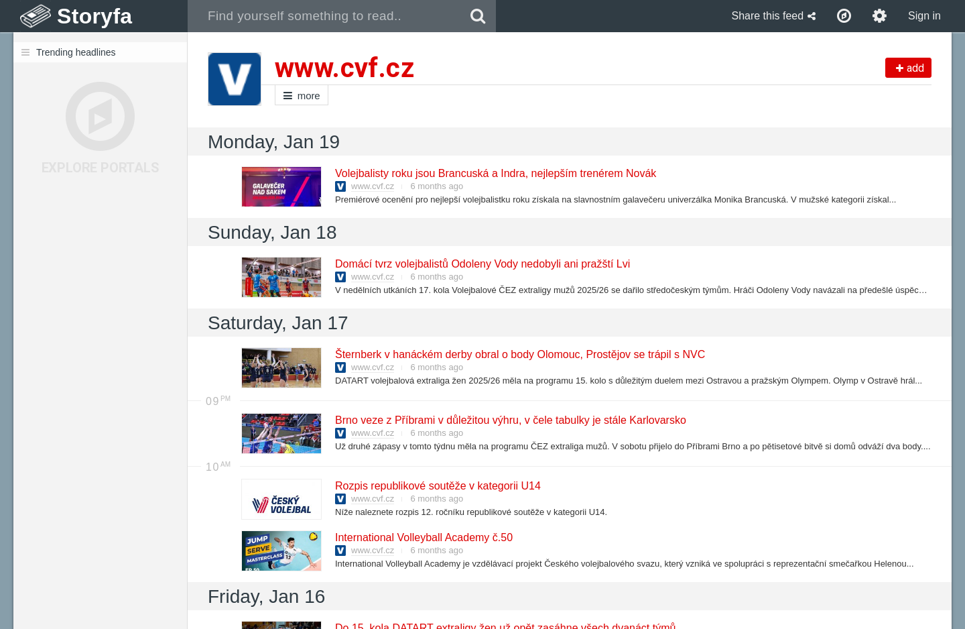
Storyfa (95, 16)
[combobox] (324, 16)
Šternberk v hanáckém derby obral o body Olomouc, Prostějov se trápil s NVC (519, 354)
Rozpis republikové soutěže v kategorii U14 (437, 486)
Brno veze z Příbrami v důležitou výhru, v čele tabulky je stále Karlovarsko (510, 420)
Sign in (924, 15)
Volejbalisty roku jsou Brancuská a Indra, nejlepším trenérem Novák (495, 173)
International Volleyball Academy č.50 (423, 537)
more (301, 95)
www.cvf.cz (372, 186)
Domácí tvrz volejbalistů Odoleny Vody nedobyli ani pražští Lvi (482, 264)
